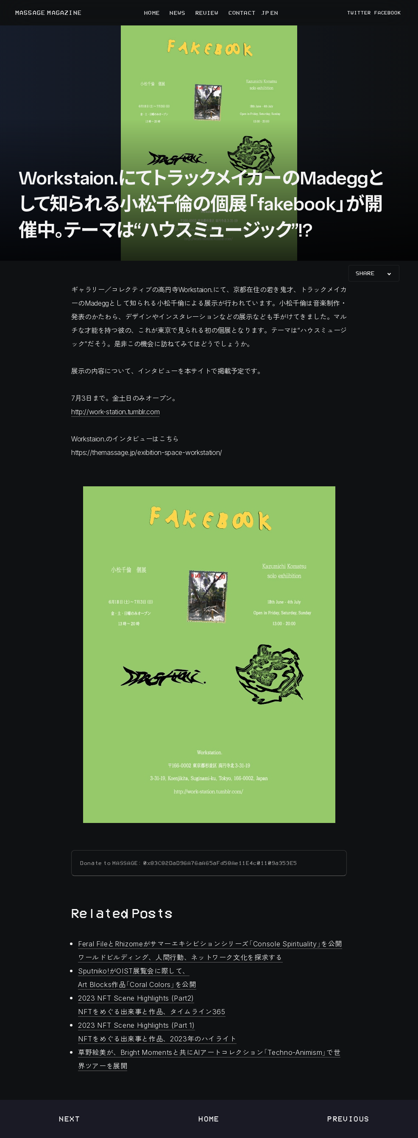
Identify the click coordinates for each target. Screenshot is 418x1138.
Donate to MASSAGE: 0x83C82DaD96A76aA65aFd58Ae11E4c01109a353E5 (188, 863)
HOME (151, 12)
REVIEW (207, 12)
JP (265, 12)
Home (209, 1118)
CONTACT (242, 12)
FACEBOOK (387, 13)
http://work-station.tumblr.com (115, 411)
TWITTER (359, 13)
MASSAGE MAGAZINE (48, 13)
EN (273, 12)
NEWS (177, 12)
